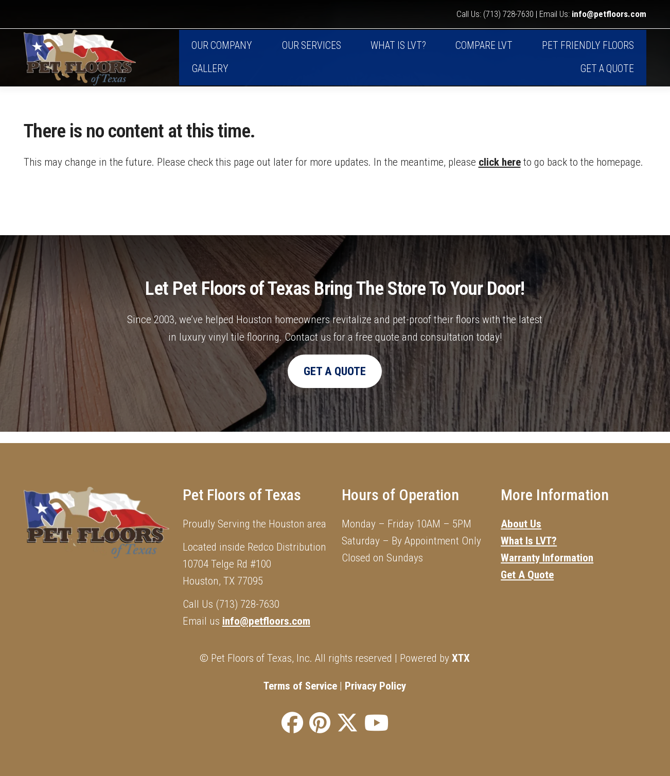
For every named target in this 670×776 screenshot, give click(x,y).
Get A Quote (607, 75)
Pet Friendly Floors (588, 52)
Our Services (311, 52)
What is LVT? (398, 52)
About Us (521, 523)
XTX (461, 657)
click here (500, 173)
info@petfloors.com (609, 14)
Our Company (221, 52)
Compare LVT (484, 52)
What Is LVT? (529, 540)
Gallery (209, 75)
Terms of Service (300, 685)
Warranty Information (547, 557)
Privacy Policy (375, 685)
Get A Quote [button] (335, 383)
